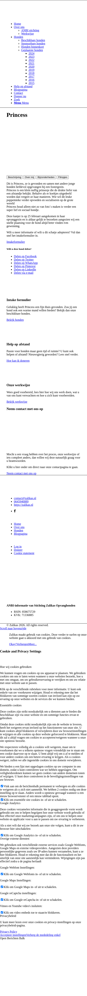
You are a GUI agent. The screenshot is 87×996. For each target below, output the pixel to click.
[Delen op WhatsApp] (26, 262)
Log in (18, 546)
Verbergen (22, 644)
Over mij (29, 177)
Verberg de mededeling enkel (43, 934)
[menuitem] (47, 23)
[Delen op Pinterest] (25, 266)
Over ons (19, 527)
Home (17, 523)
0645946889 (21, 501)
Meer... (32, 644)
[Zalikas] (34, 17)
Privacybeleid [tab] (8, 915)
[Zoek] (17, 99)
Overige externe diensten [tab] (14, 838)
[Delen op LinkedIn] (25, 269)
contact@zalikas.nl (25, 498)
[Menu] (21, 102)
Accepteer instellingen (13, 934)
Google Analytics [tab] (10, 803)
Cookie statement (24, 553)
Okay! (12, 644)
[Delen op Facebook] (25, 256)
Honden (18, 530)
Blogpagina (20, 533)
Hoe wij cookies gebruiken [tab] (16, 666)
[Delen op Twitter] (24, 259)
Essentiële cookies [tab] (11, 705)
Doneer (18, 549)
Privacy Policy (8, 931)
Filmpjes (62, 177)
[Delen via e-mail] (24, 272)
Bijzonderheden (46, 177)
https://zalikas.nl (23, 504)
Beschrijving (14, 177)
